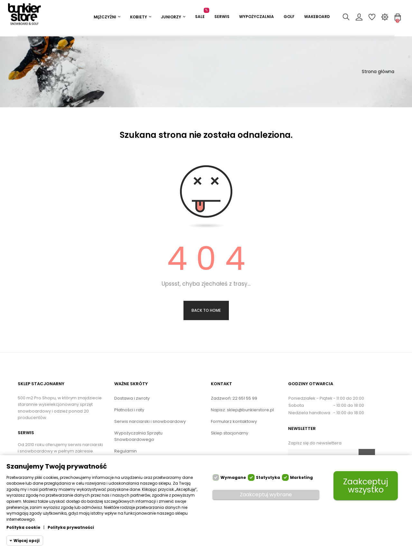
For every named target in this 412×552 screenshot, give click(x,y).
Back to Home (206, 310)
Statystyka (268, 477)
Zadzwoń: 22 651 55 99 (234, 398)
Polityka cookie (23, 527)
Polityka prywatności (71, 527)
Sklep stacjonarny (229, 433)
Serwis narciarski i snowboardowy (150, 421)
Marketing (301, 477)
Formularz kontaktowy (234, 421)
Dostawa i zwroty (132, 398)
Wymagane (233, 477)
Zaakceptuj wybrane (266, 494)
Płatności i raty (129, 410)
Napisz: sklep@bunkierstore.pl (242, 410)
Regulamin (125, 451)
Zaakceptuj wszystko (365, 485)
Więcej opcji (27, 540)
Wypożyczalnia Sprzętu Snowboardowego (138, 436)
